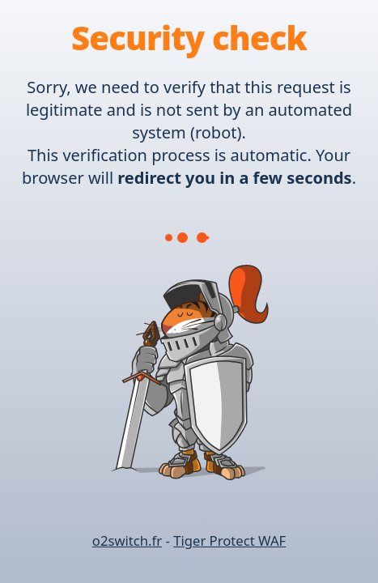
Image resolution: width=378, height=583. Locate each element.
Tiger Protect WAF (229, 540)
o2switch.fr (127, 540)
